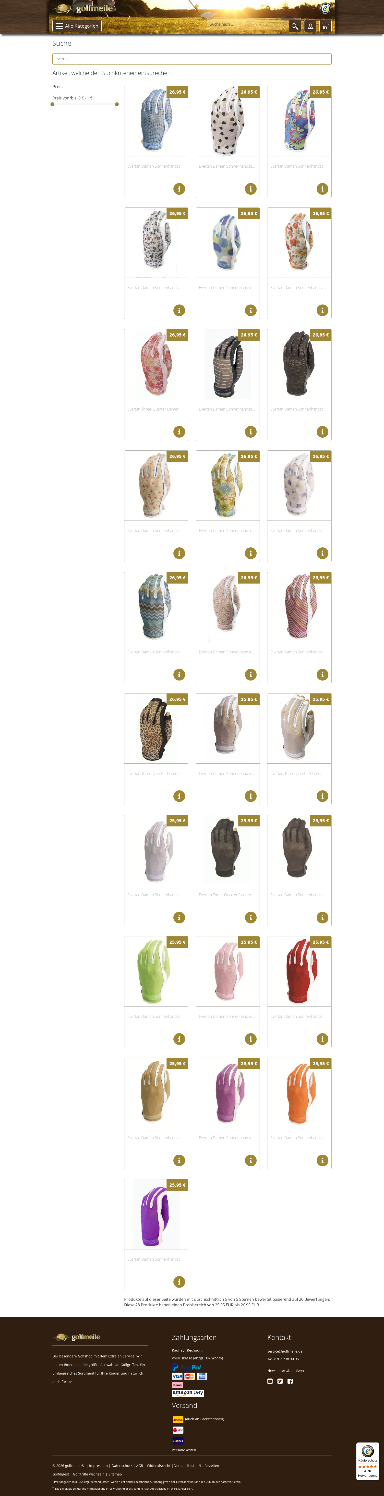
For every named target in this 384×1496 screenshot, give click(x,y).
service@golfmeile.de (284, 1351)
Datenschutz (122, 1465)
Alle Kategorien (77, 26)
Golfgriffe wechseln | (90, 1474)
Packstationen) (212, 1419)
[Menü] (376, 1445)
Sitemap (115, 1474)
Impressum (98, 1465)
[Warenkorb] (325, 26)
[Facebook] (290, 1381)
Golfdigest (60, 1474)
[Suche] (295, 26)
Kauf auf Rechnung (188, 1350)
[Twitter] (280, 1381)
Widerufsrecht (158, 1465)
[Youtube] (270, 1381)
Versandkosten (184, 1450)
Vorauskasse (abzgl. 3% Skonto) (197, 1358)
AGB (139, 1465)
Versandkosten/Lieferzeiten (196, 1465)
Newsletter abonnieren (286, 1370)
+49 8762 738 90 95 (283, 1358)
